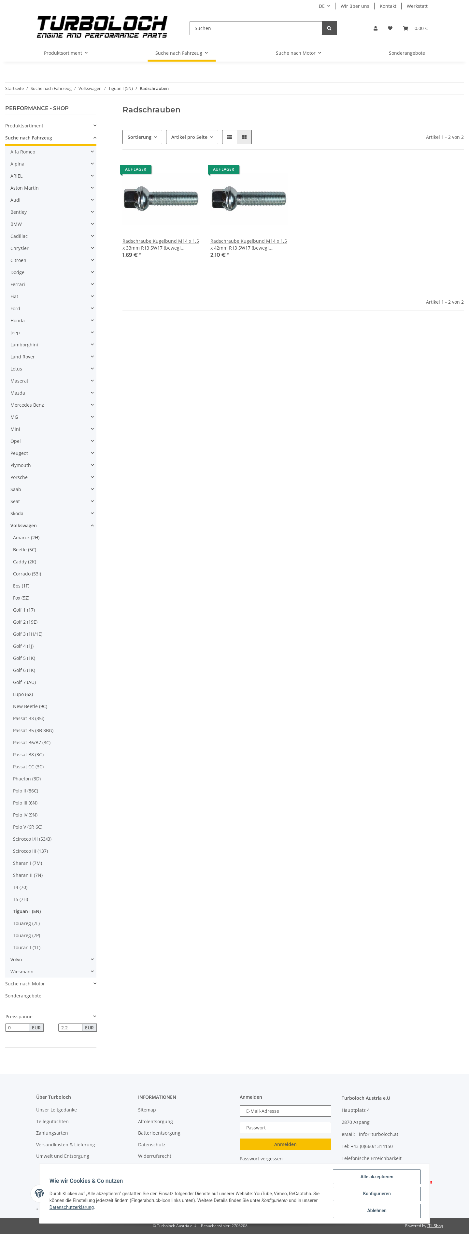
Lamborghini (24, 344)
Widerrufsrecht (154, 1156)
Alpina (17, 164)
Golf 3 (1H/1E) (27, 634)
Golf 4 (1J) (23, 646)
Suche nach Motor (25, 983)
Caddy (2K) (24, 562)
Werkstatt (417, 6)
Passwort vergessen (261, 1158)
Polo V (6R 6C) (27, 827)
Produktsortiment (24, 126)
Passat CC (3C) (28, 766)
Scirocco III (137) (30, 851)
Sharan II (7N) (28, 875)
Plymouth (20, 465)
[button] (375, 28)
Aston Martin (24, 188)
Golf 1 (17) (24, 610)
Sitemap (147, 1110)
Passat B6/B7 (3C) (31, 742)
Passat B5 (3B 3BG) (33, 730)
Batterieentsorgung (159, 1133)
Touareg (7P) (26, 935)
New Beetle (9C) (30, 706)
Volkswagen (23, 525)
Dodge (17, 272)
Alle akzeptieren (376, 1177)
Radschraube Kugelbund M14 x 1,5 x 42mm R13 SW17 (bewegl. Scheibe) (248, 244)
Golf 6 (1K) (24, 670)
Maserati (20, 381)
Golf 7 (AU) (24, 682)
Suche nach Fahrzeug (28, 138)
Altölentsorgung (155, 1121)
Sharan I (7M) (27, 863)
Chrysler (19, 248)
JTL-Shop (435, 1225)
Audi (15, 200)
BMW (16, 224)
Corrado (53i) (27, 574)
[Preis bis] (70, 1027)
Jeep (15, 332)
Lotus (16, 369)
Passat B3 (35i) (28, 718)
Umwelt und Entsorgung (62, 1156)
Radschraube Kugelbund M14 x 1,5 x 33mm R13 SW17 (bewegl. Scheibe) (160, 244)
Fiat (14, 296)
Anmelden (285, 1144)
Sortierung (139, 137)
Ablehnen (376, 1210)
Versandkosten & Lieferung (65, 1144)
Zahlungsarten (52, 1133)
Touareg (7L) (26, 923)
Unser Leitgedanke (56, 1110)
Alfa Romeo (22, 152)
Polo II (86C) (25, 791)
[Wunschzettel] (390, 28)
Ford (15, 308)
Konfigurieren (376, 1194)
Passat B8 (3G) (28, 754)
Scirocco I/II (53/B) (32, 839)
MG (14, 417)
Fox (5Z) (21, 598)
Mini (15, 429)
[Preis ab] (17, 1027)
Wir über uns (355, 6)
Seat (15, 501)
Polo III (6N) (25, 803)
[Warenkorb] (415, 28)
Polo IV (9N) (25, 815)
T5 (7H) (20, 899)
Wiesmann (22, 971)
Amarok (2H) (26, 537)
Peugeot (19, 453)
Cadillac (19, 236)
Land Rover (22, 357)
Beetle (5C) (24, 549)
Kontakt (388, 6)
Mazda (17, 393)
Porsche (19, 477)
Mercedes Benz (27, 405)
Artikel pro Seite (189, 137)
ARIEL (16, 176)
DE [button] (322, 6)
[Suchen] (256, 28)
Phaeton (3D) (27, 779)
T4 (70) (20, 887)
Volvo (16, 959)
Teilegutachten (52, 1121)
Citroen (18, 260)
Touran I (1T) (26, 947)
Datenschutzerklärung (72, 1207)
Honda (17, 320)
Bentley (18, 212)
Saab (15, 489)
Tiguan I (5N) (27, 911)
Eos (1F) (21, 586)
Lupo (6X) (23, 694)
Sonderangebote (23, 996)
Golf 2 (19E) (25, 622)
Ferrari (17, 284)
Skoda (16, 513)
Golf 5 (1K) (24, 658)
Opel (15, 441)
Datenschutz (151, 1144)
